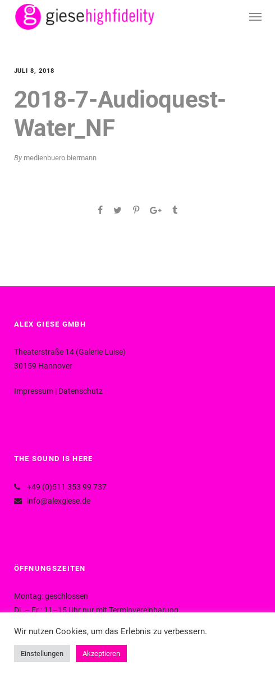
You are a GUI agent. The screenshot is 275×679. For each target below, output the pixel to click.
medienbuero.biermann (60, 158)
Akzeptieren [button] (101, 653)
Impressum (33, 391)
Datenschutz (80, 391)
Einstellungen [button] (42, 653)
